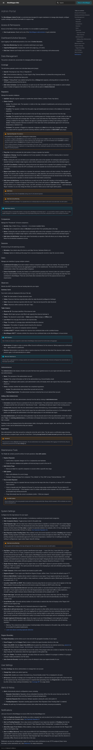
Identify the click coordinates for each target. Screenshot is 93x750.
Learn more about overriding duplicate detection (19, 630)
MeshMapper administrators (37, 32)
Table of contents (79, 10)
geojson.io (67, 645)
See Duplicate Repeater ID (31, 719)
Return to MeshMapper (84, 2)
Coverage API (36, 682)
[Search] (65, 2)
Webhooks (27, 743)
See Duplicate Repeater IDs (40, 530)
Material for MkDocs (11, 748)
